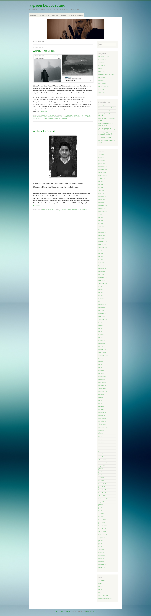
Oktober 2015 (102, 532)
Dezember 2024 (102, 202)
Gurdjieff (76, 209)
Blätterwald (54, 15)
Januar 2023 (101, 271)
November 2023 (102, 241)
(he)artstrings (102, 59)
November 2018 (102, 421)
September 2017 (102, 463)
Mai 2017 (100, 475)
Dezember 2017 (102, 454)
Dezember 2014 (102, 562)
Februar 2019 (102, 412)
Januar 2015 (101, 559)
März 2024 (101, 229)
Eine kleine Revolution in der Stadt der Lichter (106, 124)
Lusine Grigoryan (75, 116)
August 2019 (101, 394)
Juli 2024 (100, 217)
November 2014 (102, 565)
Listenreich (101, 80)
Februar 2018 (102, 448)
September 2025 (102, 176)
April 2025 (101, 190)
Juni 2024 (100, 220)
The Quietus (101, 580)
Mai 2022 (100, 295)
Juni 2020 (100, 364)
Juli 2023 (100, 253)
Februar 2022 (102, 304)
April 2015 (101, 550)
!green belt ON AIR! (103, 56)
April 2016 (101, 514)
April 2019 (101, 406)
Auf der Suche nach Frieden (105, 111)
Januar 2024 (101, 235)
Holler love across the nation (106, 74)
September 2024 (102, 211)
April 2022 (101, 298)
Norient (100, 586)
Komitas (60, 116)
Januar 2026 (101, 164)
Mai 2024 (100, 223)
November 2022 (102, 277)
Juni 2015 (100, 544)
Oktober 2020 (102, 352)
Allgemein (44, 115)
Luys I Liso (83, 116)
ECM (82, 115)
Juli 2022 (100, 289)
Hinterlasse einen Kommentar (67, 210)
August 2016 (101, 502)
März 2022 (101, 301)
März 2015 (101, 553)
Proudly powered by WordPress (64, 611)
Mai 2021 (100, 331)
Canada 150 (101, 65)
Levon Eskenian (67, 116)
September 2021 (102, 319)
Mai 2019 (100, 403)
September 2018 (102, 427)
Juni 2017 (100, 472)
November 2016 (102, 493)
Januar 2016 (101, 523)
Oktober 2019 (102, 388)
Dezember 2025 (102, 167)
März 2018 (101, 445)
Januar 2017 (101, 487)
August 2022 (101, 286)
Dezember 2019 (102, 382)
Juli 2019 (100, 397)
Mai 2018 (100, 439)
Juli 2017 (100, 469)
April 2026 (101, 155)
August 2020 (101, 358)
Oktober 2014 (102, 568)
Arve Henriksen (76, 115)
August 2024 (101, 214)
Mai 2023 (100, 259)
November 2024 (102, 205)
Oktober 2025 (102, 173)
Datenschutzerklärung (76, 15)
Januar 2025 (101, 199)
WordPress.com (90, 611)
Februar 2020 (102, 376)
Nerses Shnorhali (42, 118)
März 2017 (101, 481)
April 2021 (101, 334)
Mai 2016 (100, 511)
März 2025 (101, 193)
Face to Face (51, 209)
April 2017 (101, 478)
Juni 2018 (100, 436)
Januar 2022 (101, 307)
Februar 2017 (102, 484)
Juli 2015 (100, 541)
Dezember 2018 (102, 418)
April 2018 (101, 442)
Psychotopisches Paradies (105, 105)
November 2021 (102, 313)
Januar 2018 (101, 451)
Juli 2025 (100, 182)
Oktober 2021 (102, 316)
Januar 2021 (101, 343)
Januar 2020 (101, 379)
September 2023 (102, 247)
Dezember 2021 (102, 310)
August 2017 (101, 466)
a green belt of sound (47, 5)
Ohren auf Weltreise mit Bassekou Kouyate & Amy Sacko (107, 129)
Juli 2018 (100, 433)
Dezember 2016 (102, 490)
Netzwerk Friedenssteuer (105, 598)
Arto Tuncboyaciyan (66, 115)
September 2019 (102, 391)
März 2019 (101, 409)
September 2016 (102, 499)
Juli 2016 (100, 505)
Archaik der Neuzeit (44, 131)
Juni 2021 (100, 328)
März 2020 (101, 373)
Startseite (33, 15)
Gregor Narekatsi (37, 116)
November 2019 (102, 385)
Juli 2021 (100, 325)
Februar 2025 (102, 196)
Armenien (64, 209)
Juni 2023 (100, 256)
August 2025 (101, 179)
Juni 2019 (100, 400)
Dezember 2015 (102, 526)
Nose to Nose (102, 83)
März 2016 (101, 517)
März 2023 (101, 265)
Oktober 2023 (102, 244)
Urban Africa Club (103, 595)
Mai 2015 (100, 547)
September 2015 (102, 535)
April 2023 (101, 262)
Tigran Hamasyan (52, 118)
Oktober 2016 (102, 496)
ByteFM (100, 589)
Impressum (63, 15)
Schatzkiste (101, 89)
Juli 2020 (100, 361)
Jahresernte (51, 115)
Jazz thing (101, 592)
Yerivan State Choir (62, 118)
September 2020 (102, 355)
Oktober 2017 (102, 460)
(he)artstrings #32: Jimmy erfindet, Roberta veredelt (105, 133)
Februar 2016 (102, 520)
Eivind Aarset (87, 115)
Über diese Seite (44, 15)
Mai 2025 (100, 188)
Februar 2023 (102, 268)
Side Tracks (101, 92)
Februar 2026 (102, 161)
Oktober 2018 (102, 424)
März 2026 (101, 158)
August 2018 (101, 430)
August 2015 (101, 538)
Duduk (69, 209)
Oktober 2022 (102, 280)
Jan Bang (55, 116)
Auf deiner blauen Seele (104, 137)
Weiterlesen (43, 111)
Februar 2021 (102, 340)
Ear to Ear (101, 68)
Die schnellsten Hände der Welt (106, 108)
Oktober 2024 (102, 208)
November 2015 (102, 529)
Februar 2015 (102, 556)
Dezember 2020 (102, 346)
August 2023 (101, 250)
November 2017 (102, 457)
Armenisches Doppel (44, 51)
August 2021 (101, 322)
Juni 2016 (100, 508)
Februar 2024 (102, 232)
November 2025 (102, 170)
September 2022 (102, 283)
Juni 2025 (100, 185)
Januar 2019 (101, 415)
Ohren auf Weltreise (103, 86)
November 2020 (102, 349)
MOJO (100, 583)
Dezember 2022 (102, 274)
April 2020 (101, 370)
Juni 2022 (100, 292)
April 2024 (101, 226)
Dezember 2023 (102, 238)
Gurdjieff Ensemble (48, 116)
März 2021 (101, 337)
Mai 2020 (100, 367)
